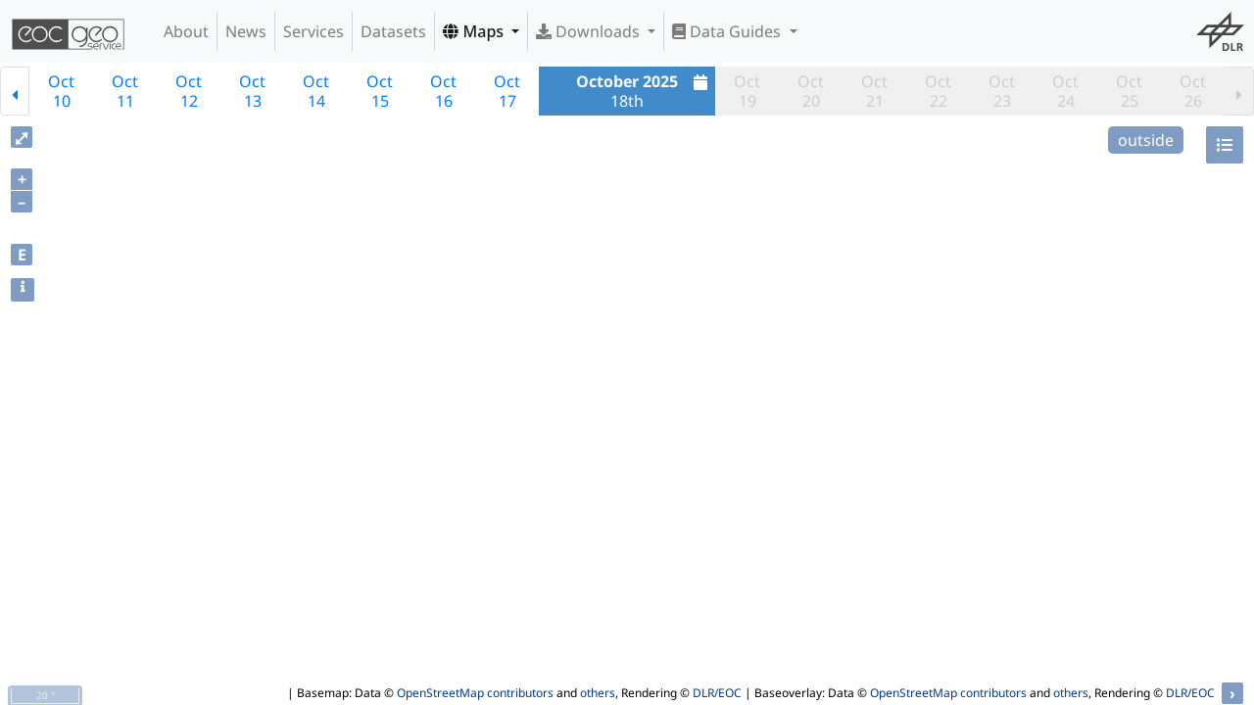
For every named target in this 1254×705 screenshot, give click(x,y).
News (245, 31)
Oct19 (747, 91)
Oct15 (379, 91)
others (597, 692)
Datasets (393, 31)
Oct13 (252, 91)
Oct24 (1065, 91)
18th (644, 91)
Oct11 (125, 91)
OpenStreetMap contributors (475, 692)
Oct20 (810, 91)
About (186, 31)
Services (313, 31)
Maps (475, 31)
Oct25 (1129, 91)
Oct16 (443, 91)
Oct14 (316, 91)
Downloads (590, 31)
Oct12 (188, 91)
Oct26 (1193, 91)
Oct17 (507, 91)
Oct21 (874, 91)
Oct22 (938, 91)
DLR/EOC (717, 692)
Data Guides (728, 31)
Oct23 (1002, 91)
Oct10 (61, 91)
